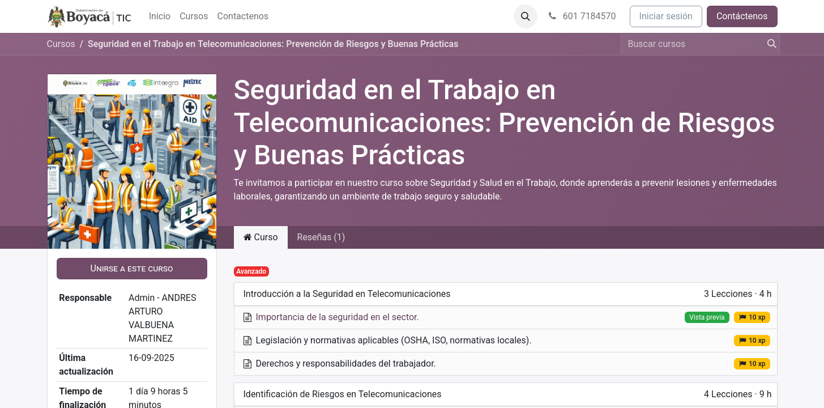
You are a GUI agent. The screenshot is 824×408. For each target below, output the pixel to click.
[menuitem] (159, 16)
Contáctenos (742, 16)
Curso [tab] (261, 237)
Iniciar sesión (666, 16)
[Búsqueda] (768, 44)
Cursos (61, 44)
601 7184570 (581, 16)
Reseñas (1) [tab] (321, 237)
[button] (525, 16)
